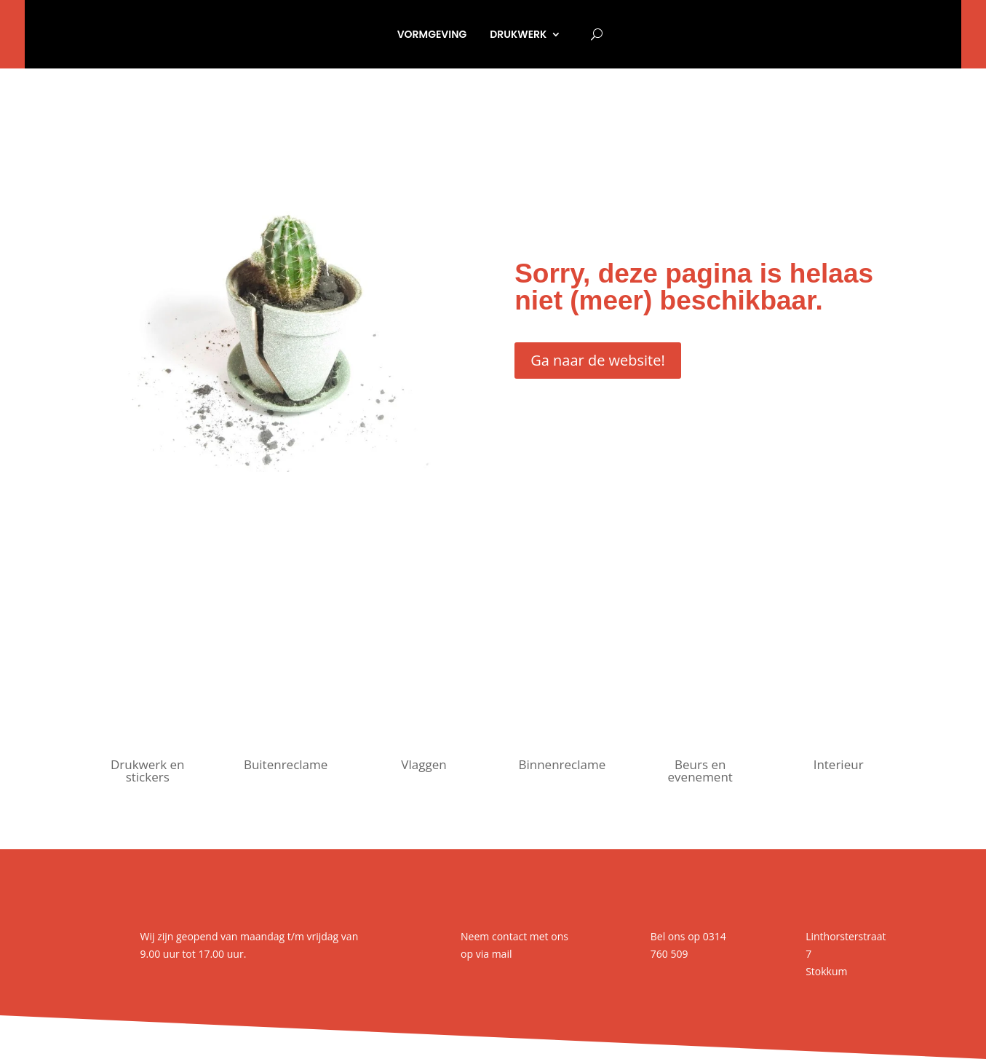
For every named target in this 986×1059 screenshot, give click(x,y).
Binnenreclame (561, 764)
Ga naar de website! (597, 360)
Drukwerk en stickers (148, 770)
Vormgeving (432, 34)
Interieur (839, 764)
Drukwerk (518, 34)
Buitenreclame (285, 764)
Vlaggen (423, 764)
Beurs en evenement (700, 770)
